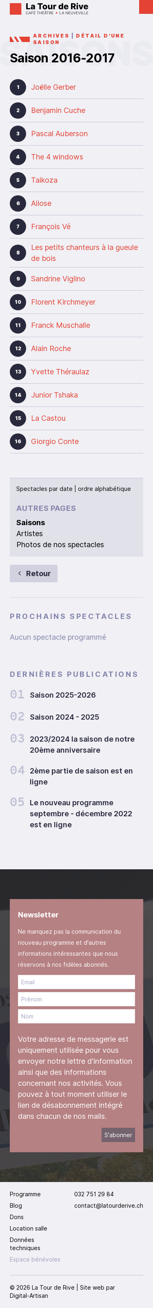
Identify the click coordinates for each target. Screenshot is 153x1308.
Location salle (28, 1228)
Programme (25, 1194)
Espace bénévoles (35, 1259)
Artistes (29, 533)
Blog (16, 1205)
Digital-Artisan (29, 1295)
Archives (51, 36)
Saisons (30, 522)
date (66, 488)
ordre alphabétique (104, 488)
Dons (17, 1216)
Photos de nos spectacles (60, 544)
